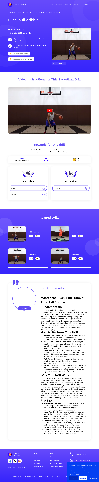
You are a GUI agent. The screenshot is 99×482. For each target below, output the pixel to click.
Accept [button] (83, 478)
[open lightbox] (49, 110)
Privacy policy (17, 476)
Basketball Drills (28, 12)
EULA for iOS (56, 476)
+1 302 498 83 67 (81, 454)
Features (37, 460)
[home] (17, 5)
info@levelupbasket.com (83, 460)
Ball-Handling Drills (41, 12)
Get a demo (38, 457)
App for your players (56, 466)
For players (68, 4)
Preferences (93, 478)
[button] (51, 4)
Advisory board (38, 466)
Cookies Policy (43, 476)
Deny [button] (73, 478)
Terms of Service (30, 476)
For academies (54, 460)
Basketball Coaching (14, 12)
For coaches (59, 4)
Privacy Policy (88, 472)
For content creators (56, 463)
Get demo (85, 4)
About (76, 4)
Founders (37, 463)
